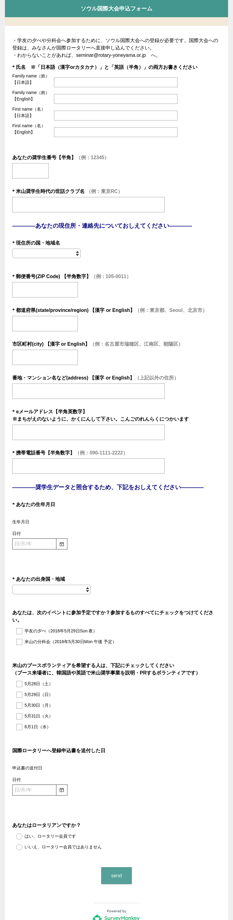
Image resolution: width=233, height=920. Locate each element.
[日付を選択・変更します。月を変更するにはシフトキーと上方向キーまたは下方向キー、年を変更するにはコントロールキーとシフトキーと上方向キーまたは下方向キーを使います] (34, 530)
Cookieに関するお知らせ (129, 896)
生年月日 (20, 508)
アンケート (74, 879)
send (116, 829)
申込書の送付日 (27, 732)
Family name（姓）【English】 (31, 95)
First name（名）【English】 (28, 129)
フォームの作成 (100, 879)
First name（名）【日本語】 (28, 112)
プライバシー (94, 896)
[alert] (116, 541)
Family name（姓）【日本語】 (31, 79)
